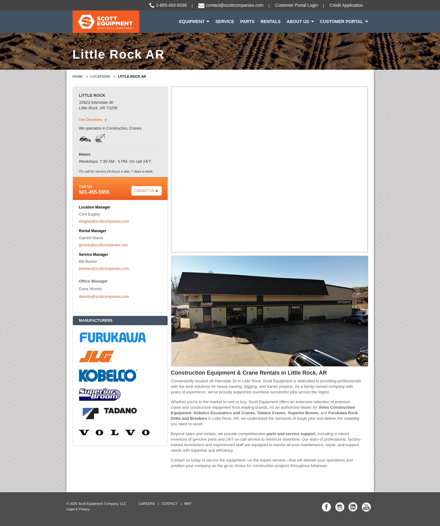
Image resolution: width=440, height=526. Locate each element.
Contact (170, 503)
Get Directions (90, 120)
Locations (100, 76)
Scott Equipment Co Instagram (339, 507)
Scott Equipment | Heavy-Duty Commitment (106, 21)
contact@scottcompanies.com (235, 5)
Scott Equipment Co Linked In (353, 507)
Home (78, 76)
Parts (247, 21)
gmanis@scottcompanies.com (103, 245)
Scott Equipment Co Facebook (326, 507)
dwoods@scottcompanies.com (104, 296)
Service (224, 21)
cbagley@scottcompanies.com (104, 221)
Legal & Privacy (78, 509)
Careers (147, 503)
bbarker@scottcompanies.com (104, 269)
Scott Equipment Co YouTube (366, 507)
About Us (298, 21)
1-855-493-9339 (171, 5)
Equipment (191, 21)
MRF (188, 503)
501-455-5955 (94, 192)
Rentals (270, 21)
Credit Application (346, 5)
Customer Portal (341, 21)
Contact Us (144, 191)
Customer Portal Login (296, 5)
